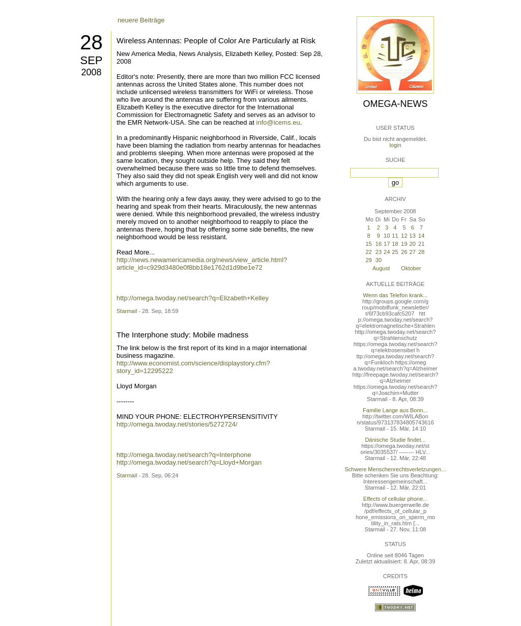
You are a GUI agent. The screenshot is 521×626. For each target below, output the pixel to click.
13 (413, 236)
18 (395, 244)
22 (368, 252)
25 (395, 252)
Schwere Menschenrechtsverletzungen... (395, 469)
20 (413, 244)
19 (404, 244)
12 (404, 236)
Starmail (127, 311)
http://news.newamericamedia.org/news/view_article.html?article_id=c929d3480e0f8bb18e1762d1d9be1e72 (202, 263)
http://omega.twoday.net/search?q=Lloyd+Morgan (189, 462)
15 (368, 244)
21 (421, 244)
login (395, 145)
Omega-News (395, 104)
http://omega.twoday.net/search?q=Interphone (184, 455)
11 (395, 236)
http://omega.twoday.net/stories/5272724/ (177, 424)
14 (421, 236)
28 (91, 42)
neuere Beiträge (141, 20)
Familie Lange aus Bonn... (395, 410)
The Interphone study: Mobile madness (182, 334)
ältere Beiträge (139, 406)
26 (404, 252)
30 (378, 260)
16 (378, 244)
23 (378, 252)
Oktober (411, 268)
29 (368, 260)
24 (387, 252)
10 (387, 236)
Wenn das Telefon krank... (395, 295)
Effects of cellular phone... (395, 499)
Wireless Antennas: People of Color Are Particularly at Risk (216, 40)
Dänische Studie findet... (395, 440)
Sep (91, 60)
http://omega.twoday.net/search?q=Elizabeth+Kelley (193, 298)
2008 (91, 72)
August (381, 268)
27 (413, 252)
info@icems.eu (278, 122)
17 (387, 244)
